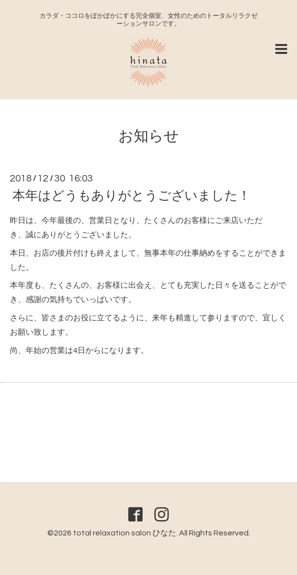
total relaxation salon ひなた (124, 533)
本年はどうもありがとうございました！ (131, 195)
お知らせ (148, 136)
